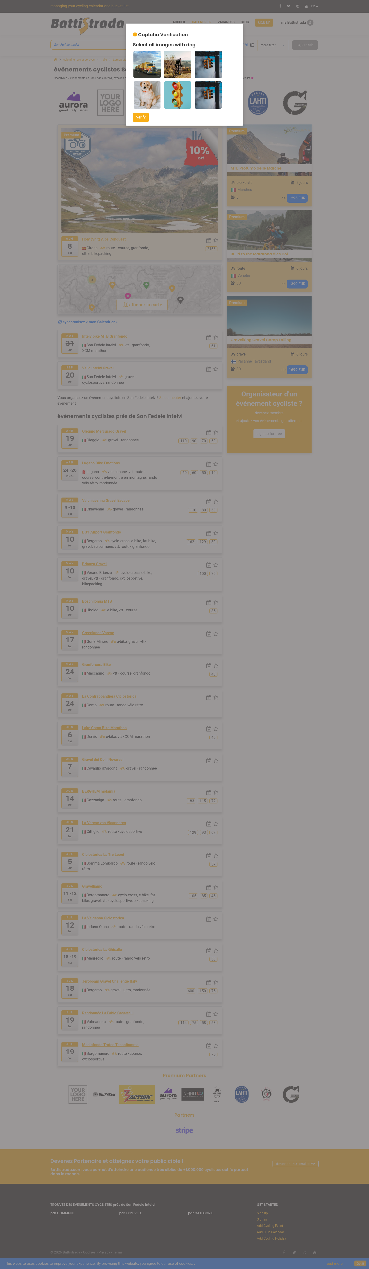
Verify (141, 117)
